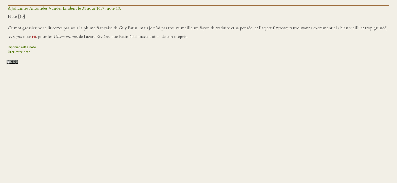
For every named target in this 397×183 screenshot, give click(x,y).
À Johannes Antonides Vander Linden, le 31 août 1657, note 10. (64, 8)
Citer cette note (19, 52)
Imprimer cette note (22, 47)
